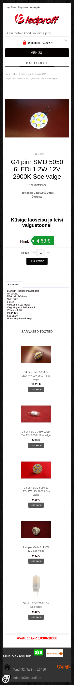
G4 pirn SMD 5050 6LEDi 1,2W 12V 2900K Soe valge (31, 78)
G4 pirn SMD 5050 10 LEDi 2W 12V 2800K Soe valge (36, 491)
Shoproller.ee (64, 667)
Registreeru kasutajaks (29, 7)
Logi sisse (11, 7)
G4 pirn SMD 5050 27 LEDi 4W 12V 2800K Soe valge (36, 376)
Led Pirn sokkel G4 (37, 74)
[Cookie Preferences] (5, 679)
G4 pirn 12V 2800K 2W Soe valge (36, 605)
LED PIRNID (19, 74)
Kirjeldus (13, 284)
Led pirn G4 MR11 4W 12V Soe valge (36, 549)
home (7, 74)
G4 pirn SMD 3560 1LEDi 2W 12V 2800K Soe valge (36, 433)
